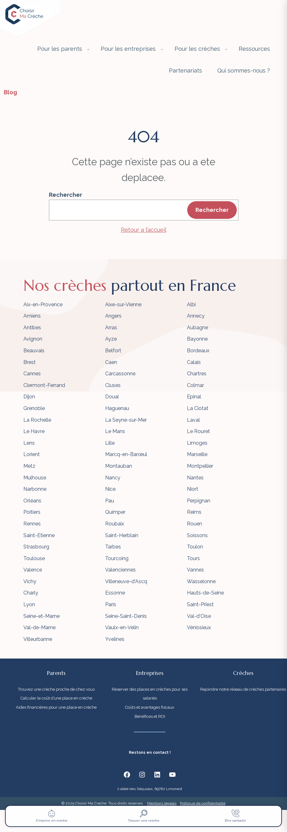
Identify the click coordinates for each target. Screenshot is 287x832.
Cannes (32, 374)
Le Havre (34, 431)
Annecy (196, 316)
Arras (111, 328)
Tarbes (113, 547)
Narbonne (34, 489)
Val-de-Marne (39, 627)
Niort (192, 489)
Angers (113, 316)
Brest (29, 362)
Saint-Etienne (39, 535)
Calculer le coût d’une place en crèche (56, 698)
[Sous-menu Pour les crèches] (226, 49)
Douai (112, 397)
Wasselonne (201, 581)
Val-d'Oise (199, 616)
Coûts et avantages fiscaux (149, 707)
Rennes (32, 524)
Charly (30, 593)
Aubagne (197, 328)
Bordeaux (198, 351)
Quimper (115, 512)
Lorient (31, 454)
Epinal (194, 397)
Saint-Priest (200, 604)
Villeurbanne (37, 639)
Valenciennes (120, 570)
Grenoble (34, 408)
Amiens (32, 316)
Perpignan (198, 501)
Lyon (29, 604)
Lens (29, 443)
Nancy (112, 478)
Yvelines (114, 639)
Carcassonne (120, 374)
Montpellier (200, 466)
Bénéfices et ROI (150, 716)
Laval (193, 420)
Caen (111, 362)
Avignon (32, 339)
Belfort (113, 351)
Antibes (32, 328)
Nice (110, 489)
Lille (110, 443)
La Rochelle (37, 420)
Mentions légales (161, 803)
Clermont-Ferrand (44, 385)
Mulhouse (34, 478)
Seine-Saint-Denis (126, 616)
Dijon (29, 397)
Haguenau (117, 408)
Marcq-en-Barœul (126, 454)
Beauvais (34, 351)
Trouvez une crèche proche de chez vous (56, 689)
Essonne (115, 593)
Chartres (196, 374)
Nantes (195, 478)
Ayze (111, 339)
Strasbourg (36, 547)
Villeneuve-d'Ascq (126, 581)
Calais (194, 362)
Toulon (195, 547)
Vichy (29, 581)
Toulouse (34, 558)
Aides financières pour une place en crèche (56, 707)
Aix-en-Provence (43, 305)
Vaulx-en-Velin (122, 627)
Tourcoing (117, 558)
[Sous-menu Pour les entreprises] (162, 49)
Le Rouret (198, 431)
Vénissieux (199, 627)
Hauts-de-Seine (205, 593)
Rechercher (65, 194)
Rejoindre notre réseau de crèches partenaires (243, 689)
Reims (194, 512)
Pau (109, 501)
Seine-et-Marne (41, 616)
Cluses (113, 385)
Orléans (32, 501)
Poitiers (31, 512)
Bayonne (197, 339)
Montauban (118, 466)
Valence (32, 570)
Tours (193, 558)
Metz (29, 466)
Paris (110, 604)
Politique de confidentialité (202, 803)
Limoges (197, 443)
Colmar (195, 385)
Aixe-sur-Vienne (123, 305)
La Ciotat (197, 408)
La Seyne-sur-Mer (126, 420)
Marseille (197, 454)
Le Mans (115, 431)
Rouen (194, 524)
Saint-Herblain (121, 535)
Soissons (197, 535)
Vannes (195, 570)
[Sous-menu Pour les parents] (88, 49)
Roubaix (114, 524)
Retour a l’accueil (143, 229)
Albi (191, 305)
